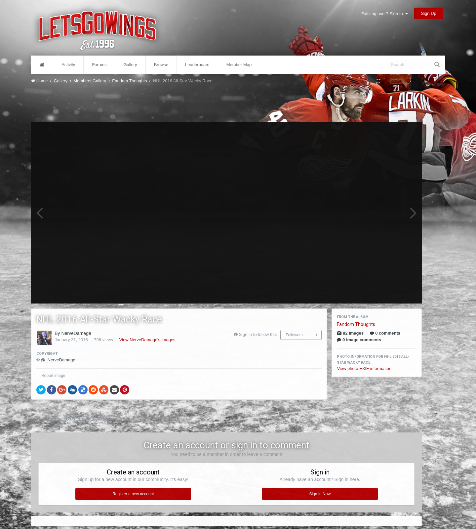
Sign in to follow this (258, 334)
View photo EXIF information (364, 368)
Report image (53, 375)
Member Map (239, 64)
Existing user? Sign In (384, 13)
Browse (161, 64)
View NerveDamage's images (147, 339)
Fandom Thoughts (356, 324)
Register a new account (133, 494)
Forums (99, 64)
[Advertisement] (226, 102)
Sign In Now (320, 494)
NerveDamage (76, 333)
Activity (68, 64)
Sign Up (428, 13)
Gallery (130, 64)
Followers (294, 335)
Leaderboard (197, 64)
